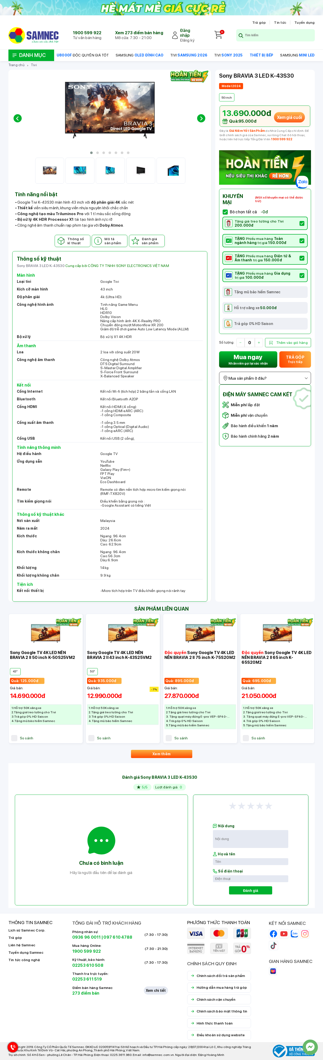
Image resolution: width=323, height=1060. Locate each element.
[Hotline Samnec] (11, 1048)
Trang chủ (16, 65)
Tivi (34, 65)
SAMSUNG (139, 55)
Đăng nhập (185, 33)
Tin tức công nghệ (24, 960)
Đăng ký (187, 40)
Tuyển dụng (304, 22)
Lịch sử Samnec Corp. (26, 930)
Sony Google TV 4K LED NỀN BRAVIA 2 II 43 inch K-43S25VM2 (119, 655)
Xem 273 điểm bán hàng (139, 32)
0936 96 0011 (86, 937)
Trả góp (259, 22)
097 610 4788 (117, 937)
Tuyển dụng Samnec (25, 952)
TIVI (188, 55)
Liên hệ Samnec (21, 945)
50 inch (226, 97)
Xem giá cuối (289, 117)
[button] (91, 152)
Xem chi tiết (156, 990)
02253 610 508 (87, 965)
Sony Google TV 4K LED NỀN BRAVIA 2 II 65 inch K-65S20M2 (277, 657)
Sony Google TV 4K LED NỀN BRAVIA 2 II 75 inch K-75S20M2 (199, 655)
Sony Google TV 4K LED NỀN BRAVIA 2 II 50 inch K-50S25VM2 (42, 655)
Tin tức (280, 22)
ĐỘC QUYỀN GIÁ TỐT (83, 55)
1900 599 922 (87, 32)
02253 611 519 (87, 979)
